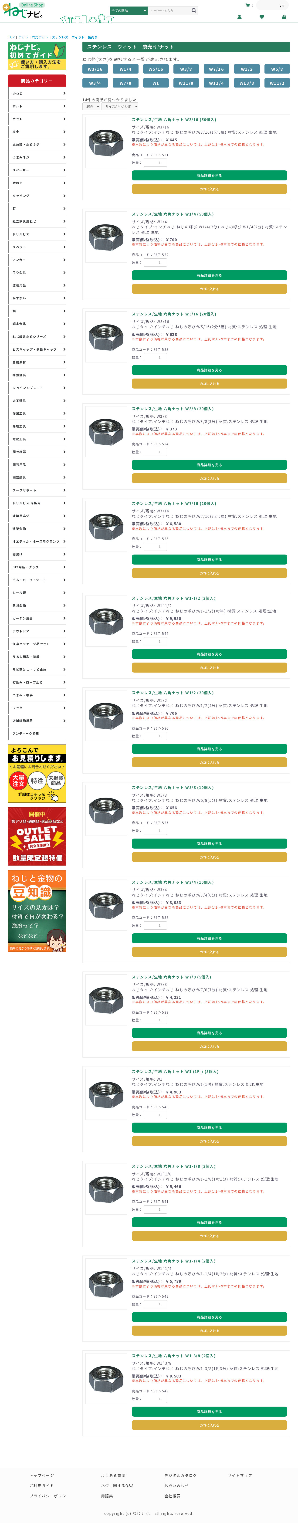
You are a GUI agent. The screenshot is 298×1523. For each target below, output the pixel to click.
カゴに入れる (209, 189)
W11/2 (277, 83)
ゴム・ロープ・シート (29, 580)
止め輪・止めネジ (26, 144)
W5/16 (156, 69)
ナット (23, 37)
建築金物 (19, 528)
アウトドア (21, 631)
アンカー (19, 259)
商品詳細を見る (209, 175)
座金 (16, 131)
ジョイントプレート (28, 388)
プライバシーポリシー (49, 1496)
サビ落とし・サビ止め (30, 669)
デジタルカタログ (180, 1475)
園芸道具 (19, 477)
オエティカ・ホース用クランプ (36, 541)
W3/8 (186, 69)
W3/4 (95, 83)
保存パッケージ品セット (31, 644)
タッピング (21, 195)
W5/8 (277, 69)
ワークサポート (24, 490)
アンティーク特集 (26, 733)
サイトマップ (240, 1475)
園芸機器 (19, 452)
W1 (155, 83)
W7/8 (126, 83)
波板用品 (19, 285)
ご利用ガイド (41, 1486)
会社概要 (172, 1496)
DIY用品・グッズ (26, 567)
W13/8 (247, 83)
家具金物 (19, 605)
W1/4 (126, 69)
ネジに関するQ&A (117, 1486)
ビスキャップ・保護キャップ (35, 349)
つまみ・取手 (23, 695)
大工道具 (19, 400)
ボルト (18, 106)
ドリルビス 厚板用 (27, 503)
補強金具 (19, 375)
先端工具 (19, 426)
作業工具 (19, 413)
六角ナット (40, 37)
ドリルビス (21, 234)
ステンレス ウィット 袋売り (75, 37)
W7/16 (216, 69)
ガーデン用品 (23, 618)
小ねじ (18, 93)
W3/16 (95, 69)
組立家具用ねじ (24, 221)
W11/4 (216, 83)
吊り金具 (19, 272)
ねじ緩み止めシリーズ (29, 336)
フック (18, 708)
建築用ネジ (21, 516)
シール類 (19, 592)
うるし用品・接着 (26, 656)
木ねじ (18, 183)
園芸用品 (19, 464)
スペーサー (21, 170)
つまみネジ (21, 157)
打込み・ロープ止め (28, 682)
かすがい (19, 298)
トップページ (41, 1475)
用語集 (107, 1496)
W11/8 (186, 83)
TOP (11, 37)
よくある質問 (113, 1475)
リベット (19, 247)
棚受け (18, 554)
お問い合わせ (176, 1486)
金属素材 (19, 362)
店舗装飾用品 (23, 720)
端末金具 (19, 324)
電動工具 (19, 439)
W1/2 (247, 69)
